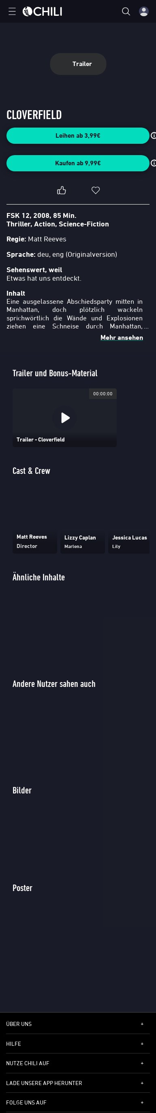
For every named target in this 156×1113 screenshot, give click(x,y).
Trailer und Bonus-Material (55, 372)
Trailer (78, 64)
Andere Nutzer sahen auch (54, 683)
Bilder (22, 790)
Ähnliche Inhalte (39, 576)
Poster (22, 887)
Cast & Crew (31, 470)
